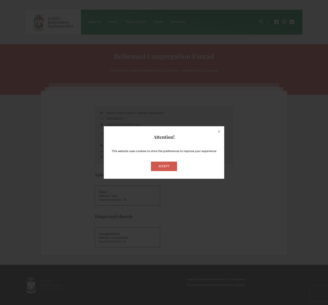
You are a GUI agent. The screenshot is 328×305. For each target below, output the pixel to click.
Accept (163, 166)
